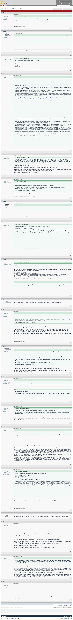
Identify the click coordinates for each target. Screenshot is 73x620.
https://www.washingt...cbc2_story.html (20, 272)
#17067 (71, 201)
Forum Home (6, 618)
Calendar (9, 5)
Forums (2, 5)
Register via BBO (60, 3)
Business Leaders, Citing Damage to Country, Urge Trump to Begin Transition (37, 302)
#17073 (71, 376)
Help (70, 3)
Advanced (72, 5)
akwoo (4, 513)
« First (7, 8)
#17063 (71, 55)
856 (17, 8)
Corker (15, 65)
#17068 (71, 221)
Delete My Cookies (11, 618)
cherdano (4, 31)
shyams (4, 221)
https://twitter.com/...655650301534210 (35, 47)
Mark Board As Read (16, 618)
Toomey (15, 66)
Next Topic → (70, 605)
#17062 (71, 31)
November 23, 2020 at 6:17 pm (23, 391)
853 (12, 8)
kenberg (4, 259)
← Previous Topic (60, 605)
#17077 (71, 513)
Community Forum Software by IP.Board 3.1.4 (66, 618)
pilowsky (4, 521)
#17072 (71, 346)
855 (15, 8)
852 (10, 8)
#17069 (71, 259)
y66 (3, 55)
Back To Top (2, 618)
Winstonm (5, 12)
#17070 (71, 299)
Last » (21, 8)
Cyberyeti (4, 346)
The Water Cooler (65, 605)
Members (5, 5)
